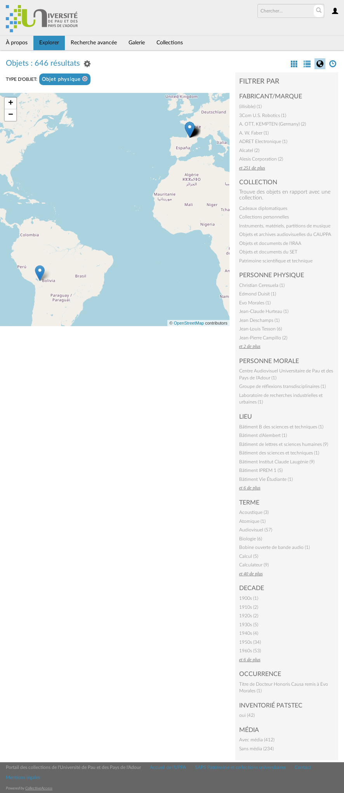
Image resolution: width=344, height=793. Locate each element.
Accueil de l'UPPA (168, 767)
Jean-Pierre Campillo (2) (263, 337)
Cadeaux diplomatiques (263, 208)
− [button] (10, 115)
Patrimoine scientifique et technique (276, 261)
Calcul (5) (248, 556)
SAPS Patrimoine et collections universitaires (240, 767)
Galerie (137, 42)
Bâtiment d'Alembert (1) (263, 435)
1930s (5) (248, 624)
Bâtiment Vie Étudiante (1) (266, 479)
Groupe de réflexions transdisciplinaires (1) (282, 386)
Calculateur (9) (254, 564)
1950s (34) (250, 642)
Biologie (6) (250, 538)
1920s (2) (248, 615)
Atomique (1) (252, 521)
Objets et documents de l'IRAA (270, 243)
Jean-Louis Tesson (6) (260, 329)
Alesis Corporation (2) (261, 159)
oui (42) (247, 715)
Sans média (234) (256, 748)
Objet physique (65, 79)
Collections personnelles (264, 217)
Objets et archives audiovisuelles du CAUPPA (285, 234)
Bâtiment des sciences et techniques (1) (279, 453)
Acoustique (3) (254, 512)
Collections (169, 42)
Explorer (49, 42)
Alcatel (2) (249, 150)
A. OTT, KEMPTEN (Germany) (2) (272, 124)
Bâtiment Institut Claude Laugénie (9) (276, 461)
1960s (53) (250, 650)
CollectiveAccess (38, 788)
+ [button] (10, 103)
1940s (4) (248, 633)
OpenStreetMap (189, 323)
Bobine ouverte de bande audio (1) (274, 547)
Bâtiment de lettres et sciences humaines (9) (283, 444)
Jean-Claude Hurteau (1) (263, 311)
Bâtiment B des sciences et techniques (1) (281, 426)
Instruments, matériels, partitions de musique (284, 226)
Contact (303, 767)
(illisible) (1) (250, 106)
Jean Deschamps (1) (259, 320)
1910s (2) (248, 607)
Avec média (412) (257, 739)
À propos (17, 42)
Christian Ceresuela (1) (262, 285)
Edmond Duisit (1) (257, 294)
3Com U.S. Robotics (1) (262, 115)
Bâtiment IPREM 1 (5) (261, 470)
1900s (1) (248, 598)
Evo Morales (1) (255, 302)
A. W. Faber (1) (254, 133)
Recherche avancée (94, 42)
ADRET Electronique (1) (263, 141)
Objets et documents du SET (268, 252)
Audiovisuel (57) (255, 530)
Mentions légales (23, 777)
